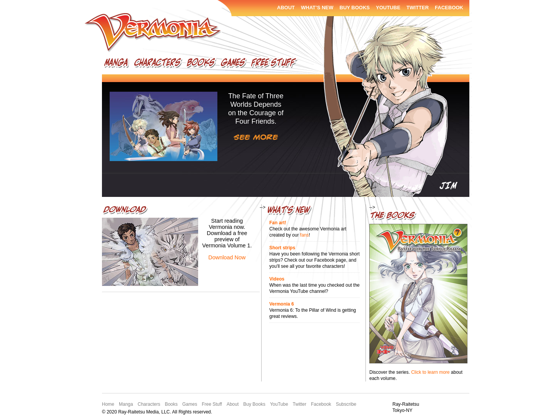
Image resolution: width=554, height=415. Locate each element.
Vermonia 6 (281, 304)
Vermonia (153, 33)
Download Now (227, 257)
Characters (157, 64)
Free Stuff (274, 64)
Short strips (282, 247)
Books (201, 64)
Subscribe (346, 404)
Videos (276, 279)
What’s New (317, 7)
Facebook (449, 7)
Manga (116, 64)
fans (304, 235)
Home (108, 404)
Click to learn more (430, 372)
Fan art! (277, 222)
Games (233, 64)
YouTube (388, 7)
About (286, 7)
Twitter (418, 7)
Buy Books (355, 7)
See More (256, 137)
